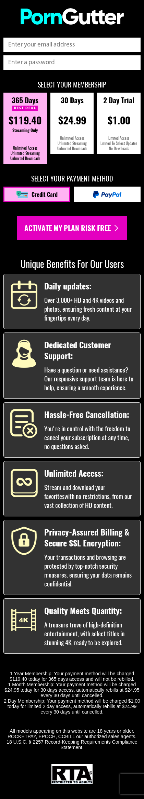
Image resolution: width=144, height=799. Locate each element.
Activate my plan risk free (72, 228)
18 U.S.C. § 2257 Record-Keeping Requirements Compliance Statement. (72, 744)
